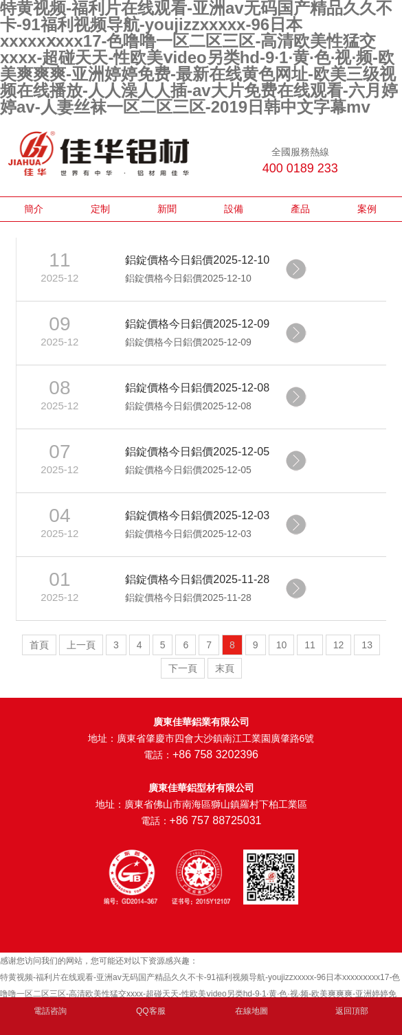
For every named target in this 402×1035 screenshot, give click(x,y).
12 (338, 644)
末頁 (224, 668)
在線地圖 (251, 1011)
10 (281, 644)
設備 (233, 208)
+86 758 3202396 (215, 754)
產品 (300, 208)
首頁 (39, 644)
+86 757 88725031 (216, 820)
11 (309, 644)
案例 (367, 208)
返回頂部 (351, 1011)
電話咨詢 (50, 1011)
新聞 (167, 208)
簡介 (33, 208)
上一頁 (81, 644)
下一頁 (182, 668)
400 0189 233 (300, 168)
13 (366, 644)
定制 (100, 208)
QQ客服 (151, 1011)
